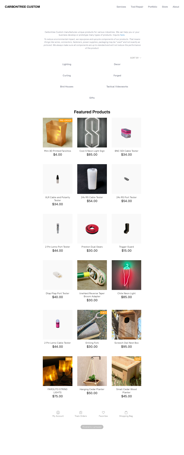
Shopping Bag (126, 415)
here (122, 35)
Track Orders (81, 415)
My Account (58, 415)
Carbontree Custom (22, 6)
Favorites (103, 415)
